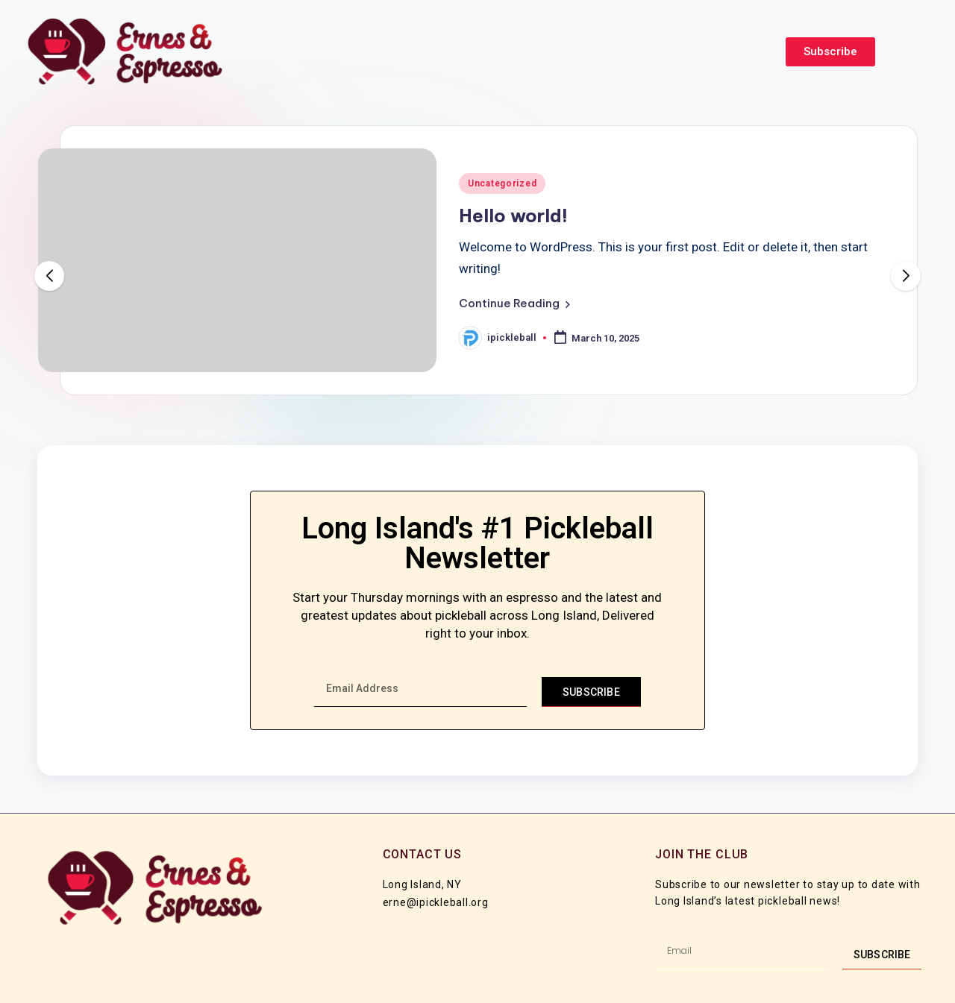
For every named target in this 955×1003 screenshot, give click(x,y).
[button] (514, 303)
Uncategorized (502, 183)
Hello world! (513, 215)
